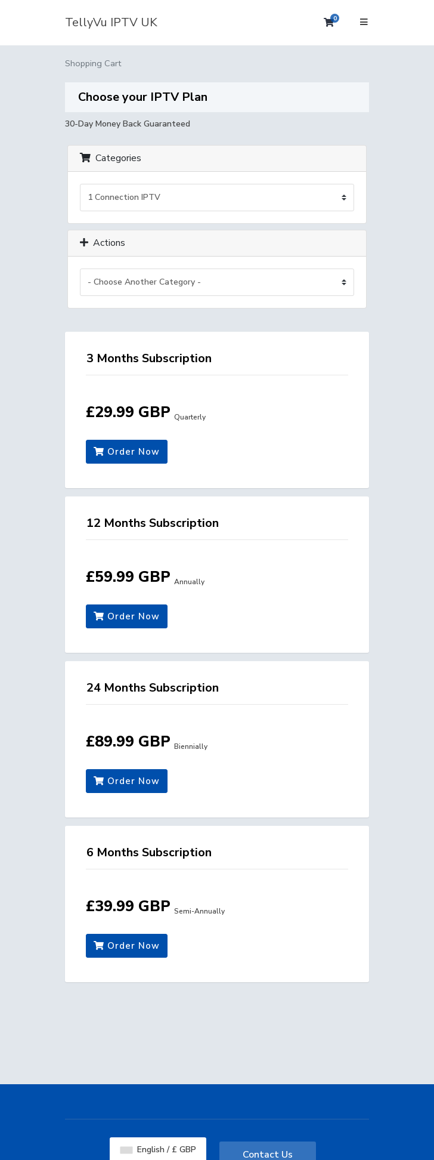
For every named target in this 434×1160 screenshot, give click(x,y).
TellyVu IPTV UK (111, 22)
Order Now (127, 452)
